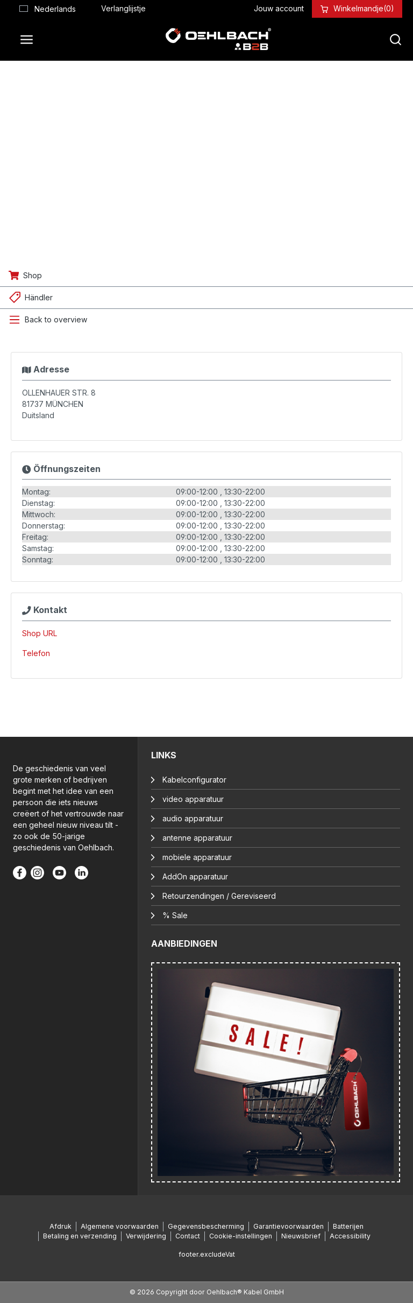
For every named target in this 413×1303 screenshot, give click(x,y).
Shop (32, 275)
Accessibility (350, 1236)
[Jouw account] (279, 8)
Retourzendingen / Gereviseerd (219, 895)
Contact (187, 1236)
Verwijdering (146, 1236)
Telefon (36, 653)
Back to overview (56, 319)
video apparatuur (193, 799)
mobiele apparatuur (197, 857)
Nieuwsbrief (301, 1236)
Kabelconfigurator (194, 779)
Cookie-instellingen (240, 1236)
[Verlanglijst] (123, 8)
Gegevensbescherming (206, 1226)
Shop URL (39, 633)
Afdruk (60, 1226)
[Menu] (29, 39)
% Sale (175, 915)
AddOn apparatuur (195, 876)
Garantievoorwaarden (288, 1226)
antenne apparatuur (197, 837)
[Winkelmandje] (363, 8)
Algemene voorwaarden (120, 1226)
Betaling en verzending (80, 1236)
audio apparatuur (192, 818)
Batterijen (348, 1226)
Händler (39, 297)
